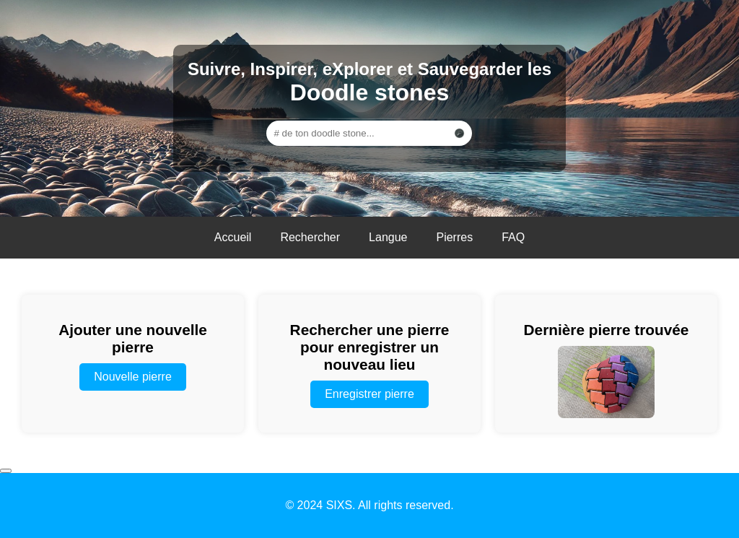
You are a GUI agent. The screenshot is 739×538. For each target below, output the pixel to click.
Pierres (454, 237)
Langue (388, 237)
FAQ (513, 237)
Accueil (233, 237)
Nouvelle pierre (133, 376)
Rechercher (310, 237)
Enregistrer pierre (369, 394)
